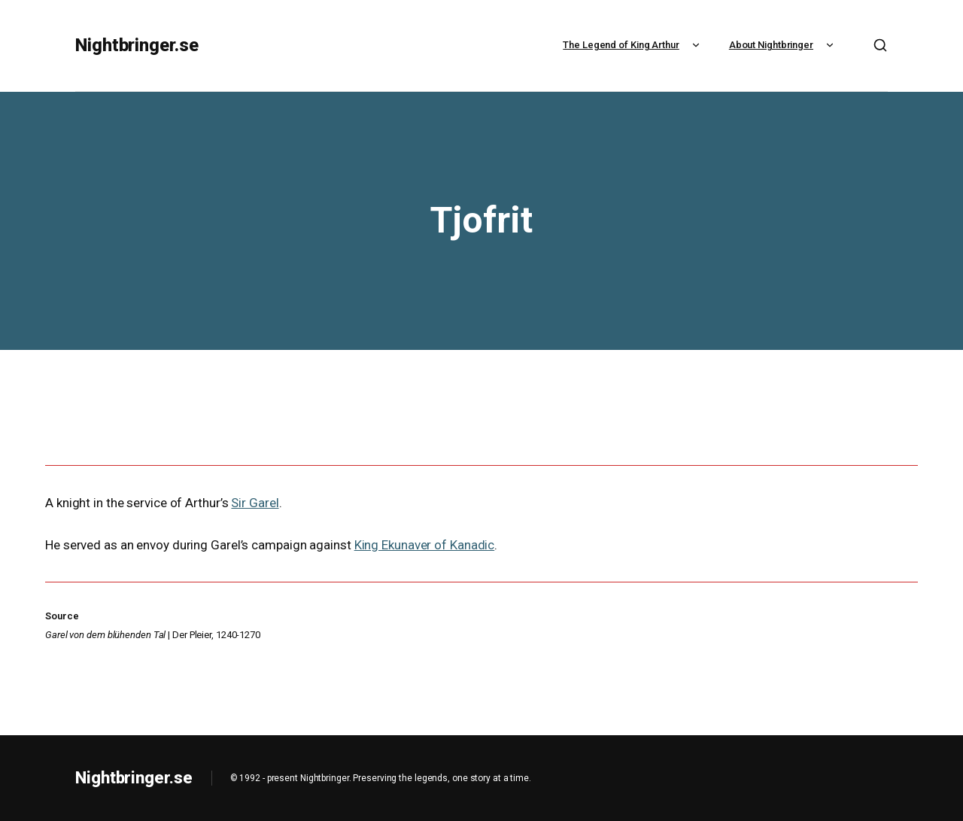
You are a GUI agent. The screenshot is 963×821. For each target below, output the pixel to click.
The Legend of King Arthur (633, 44)
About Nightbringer (783, 44)
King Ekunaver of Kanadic (424, 544)
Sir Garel (254, 502)
